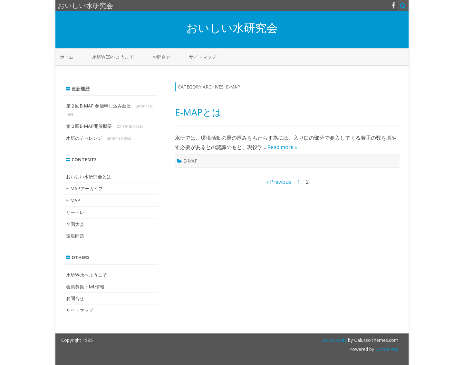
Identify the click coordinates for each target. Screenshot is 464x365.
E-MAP (190, 161)
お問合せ (161, 57)
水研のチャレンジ (84, 138)
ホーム (66, 57)
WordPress (386, 349)
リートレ (75, 212)
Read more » (282, 147)
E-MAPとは (198, 112)
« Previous (278, 181)
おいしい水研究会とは (88, 176)
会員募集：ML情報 (85, 287)
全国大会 (75, 224)
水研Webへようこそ (113, 57)
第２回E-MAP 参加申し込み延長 (98, 106)
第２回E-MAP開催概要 (89, 126)
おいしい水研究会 (232, 27)
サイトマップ (202, 57)
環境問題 (75, 236)
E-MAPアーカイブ (84, 188)
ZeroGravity (334, 340)
